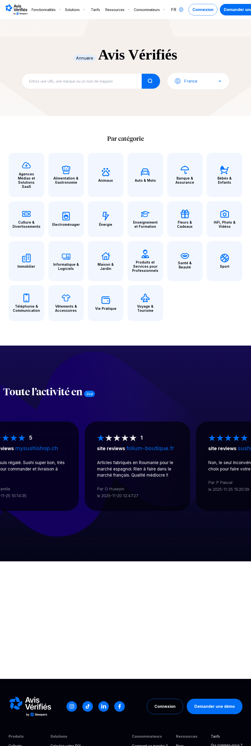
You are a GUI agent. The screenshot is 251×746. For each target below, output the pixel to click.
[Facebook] (119, 706)
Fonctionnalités (47, 10)
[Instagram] (71, 706)
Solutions (75, 10)
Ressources (117, 10)
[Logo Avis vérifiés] (16, 9)
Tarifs (95, 10)
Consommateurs (150, 10)
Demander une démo (214, 706)
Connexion (202, 9)
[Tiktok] (87, 706)
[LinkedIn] (103, 706)
